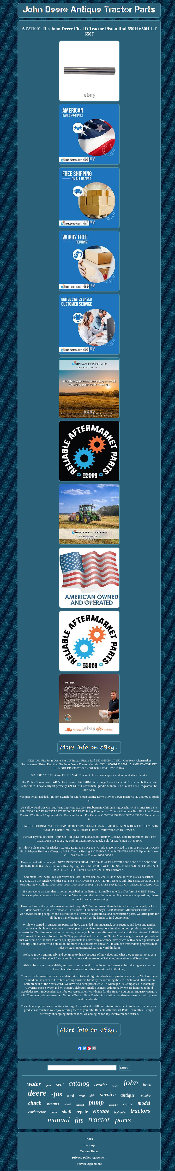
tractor (99, 1119)
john (131, 1082)
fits (79, 1120)
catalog (79, 1083)
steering (52, 1104)
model (144, 1103)
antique (128, 1095)
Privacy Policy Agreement (89, 1157)
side (92, 1096)
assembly (113, 1104)
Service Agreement (89, 1163)
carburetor (37, 1112)
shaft (66, 1111)
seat (60, 1084)
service (108, 1095)
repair (82, 1111)
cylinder (145, 1096)
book (53, 1112)
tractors (140, 1110)
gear (48, 1085)
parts (123, 1119)
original (80, 1105)
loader (115, 1085)
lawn (147, 1084)
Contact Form (89, 1151)
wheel (67, 1104)
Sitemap (89, 1145)
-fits (56, 1094)
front (82, 1096)
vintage (100, 1111)
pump (96, 1102)
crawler (100, 1084)
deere (37, 1093)
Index (89, 1139)
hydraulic (120, 1112)
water (34, 1084)
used (70, 1096)
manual (59, 1120)
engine (128, 1104)
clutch (35, 1103)
